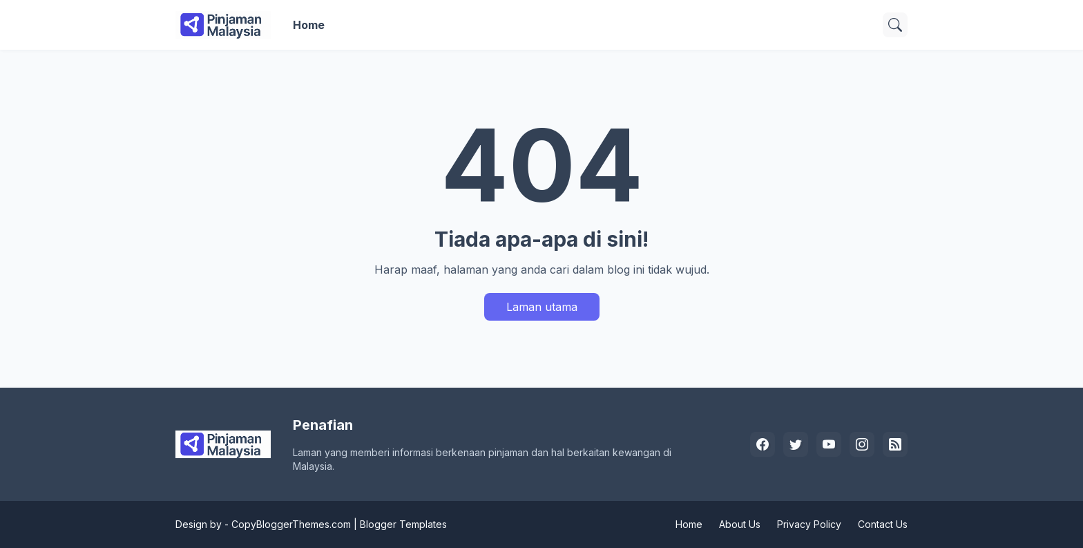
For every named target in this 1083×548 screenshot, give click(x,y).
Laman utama (541, 307)
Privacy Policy (809, 524)
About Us (739, 524)
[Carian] (895, 24)
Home (309, 25)
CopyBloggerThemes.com (291, 524)
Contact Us (883, 524)
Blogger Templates (403, 524)
